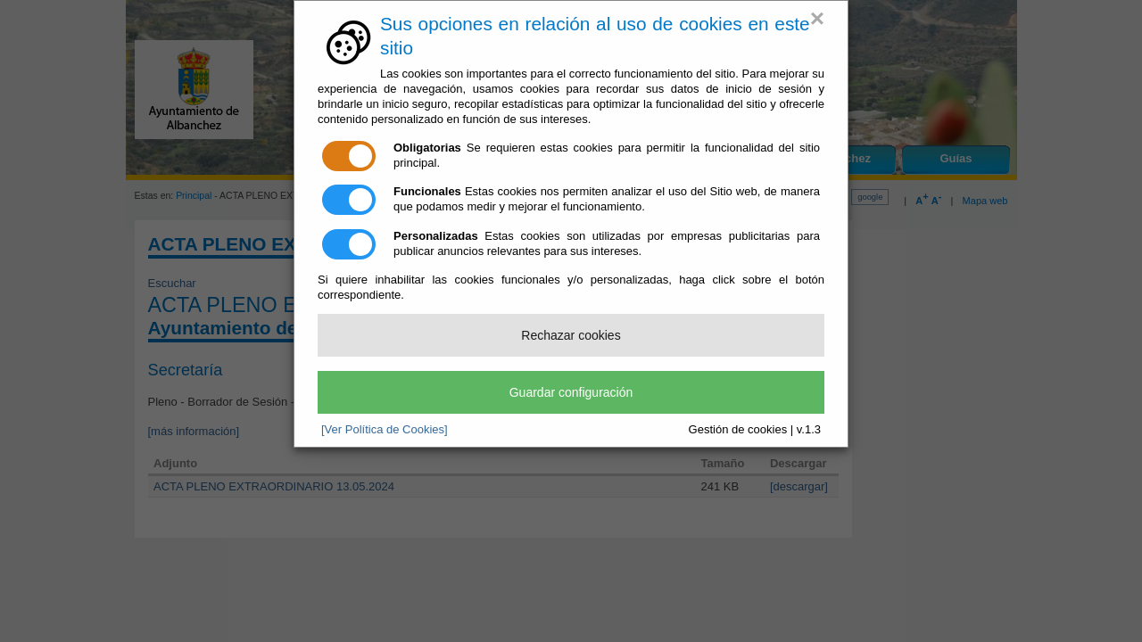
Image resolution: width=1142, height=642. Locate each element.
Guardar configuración (571, 392)
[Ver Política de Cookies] (384, 429)
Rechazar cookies (570, 335)
